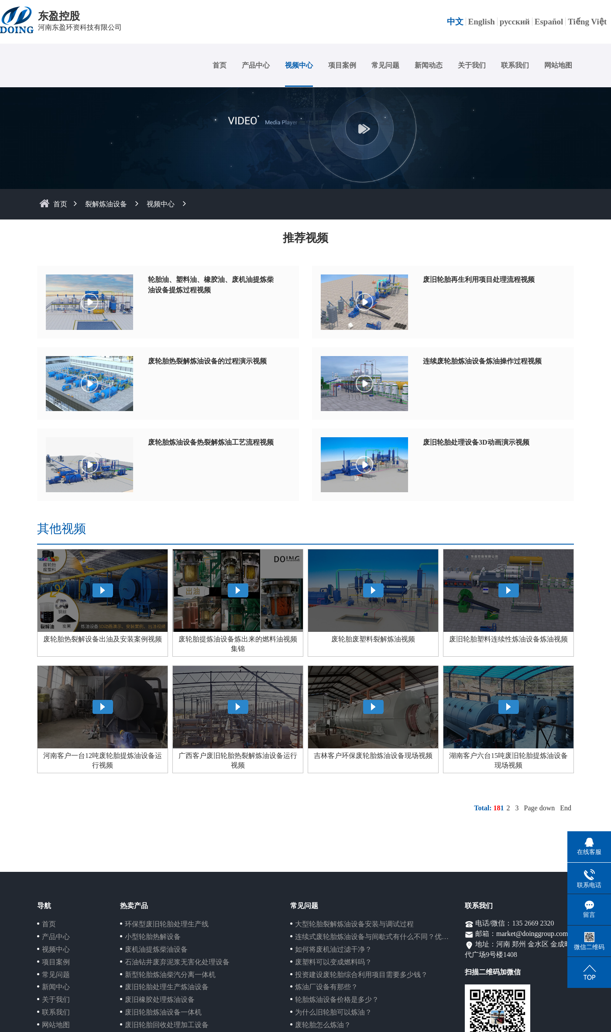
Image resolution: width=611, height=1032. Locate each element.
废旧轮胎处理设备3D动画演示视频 (476, 442)
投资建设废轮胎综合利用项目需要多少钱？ (361, 974)
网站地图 (558, 65)
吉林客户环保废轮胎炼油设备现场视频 (373, 755)
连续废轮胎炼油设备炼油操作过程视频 (482, 361)
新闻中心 (56, 987)
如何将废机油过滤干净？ (333, 949)
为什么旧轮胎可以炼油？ (333, 1012)
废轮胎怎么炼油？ (323, 1025)
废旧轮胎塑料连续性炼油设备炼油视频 (508, 639)
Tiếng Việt (587, 21)
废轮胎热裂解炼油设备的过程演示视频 (207, 361)
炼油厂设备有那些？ (326, 987)
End (565, 808)
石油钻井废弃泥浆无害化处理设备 (177, 962)
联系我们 (515, 65)
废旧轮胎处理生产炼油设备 (167, 987)
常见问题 (385, 65)
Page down (539, 808)
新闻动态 (429, 65)
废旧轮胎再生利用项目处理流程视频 (479, 279)
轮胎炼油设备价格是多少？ (337, 999)
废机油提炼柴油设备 (156, 949)
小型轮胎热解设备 (153, 936)
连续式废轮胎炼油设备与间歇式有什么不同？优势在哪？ (382, 936)
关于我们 (472, 65)
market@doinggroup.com (532, 933)
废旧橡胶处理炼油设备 (160, 999)
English (481, 21)
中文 (455, 21)
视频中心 (299, 65)
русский (515, 21)
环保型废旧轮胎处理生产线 (167, 924)
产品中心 (256, 65)
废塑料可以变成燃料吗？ (333, 962)
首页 (220, 65)
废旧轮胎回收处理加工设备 (167, 1025)
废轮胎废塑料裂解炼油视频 (373, 639)
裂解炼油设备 (106, 204)
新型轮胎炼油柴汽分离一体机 (170, 974)
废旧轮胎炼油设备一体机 (163, 1012)
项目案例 (342, 65)
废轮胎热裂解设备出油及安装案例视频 (102, 639)
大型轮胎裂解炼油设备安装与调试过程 (354, 924)
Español (549, 21)
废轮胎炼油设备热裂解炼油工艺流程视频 (211, 442)
